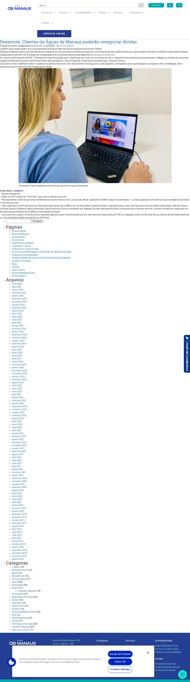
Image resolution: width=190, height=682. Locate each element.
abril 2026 (16, 267)
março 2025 (17, 306)
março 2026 (17, 270)
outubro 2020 (18, 464)
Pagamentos (18, 586)
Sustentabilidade (164, 620)
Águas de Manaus (20, 214)
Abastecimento (19, 550)
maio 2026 (17, 264)
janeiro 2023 (18, 383)
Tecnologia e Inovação (22, 604)
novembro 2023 (19, 353)
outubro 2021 (18, 428)
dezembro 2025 (19, 279)
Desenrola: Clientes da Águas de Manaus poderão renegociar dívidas (68, 22)
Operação (16, 583)
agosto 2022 (18, 398)
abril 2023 (16, 374)
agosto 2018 (18, 539)
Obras (15, 580)
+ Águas (16, 547)
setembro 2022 (19, 395)
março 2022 (17, 413)
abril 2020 (16, 482)
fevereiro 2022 (19, 416)
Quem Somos (18, 250)
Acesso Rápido (19, 211)
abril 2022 (16, 410)
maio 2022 (17, 407)
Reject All (120, 661)
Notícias (101, 635)
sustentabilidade (20, 598)
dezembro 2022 (19, 386)
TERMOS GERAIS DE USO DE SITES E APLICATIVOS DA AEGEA (41, 238)
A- (179, 5)
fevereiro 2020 (19, 488)
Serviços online (165, 13)
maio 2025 (17, 300)
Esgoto (15, 568)
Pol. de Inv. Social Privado (166, 629)
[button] (11, 662)
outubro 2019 (18, 500)
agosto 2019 (18, 506)
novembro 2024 (19, 318)
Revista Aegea (19, 256)
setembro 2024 (19, 324)
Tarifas (15, 601)
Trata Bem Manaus (27, 571)
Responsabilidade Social (23, 253)
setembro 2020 (19, 467)
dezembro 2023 (19, 350)
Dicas (14, 562)
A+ (170, 5)
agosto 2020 (18, 470)
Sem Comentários (65, 26)
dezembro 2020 (19, 458)
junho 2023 (17, 368)
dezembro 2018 (19, 530)
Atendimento (18, 556)
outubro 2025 (18, 285)
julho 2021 (17, 437)
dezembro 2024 (19, 315)
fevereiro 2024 (19, 344)
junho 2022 (17, 404)
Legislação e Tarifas (21, 226)
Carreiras (107, 13)
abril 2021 (16, 446)
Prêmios (16, 589)
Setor (14, 595)
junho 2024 (17, 333)
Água (14, 244)
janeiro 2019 (18, 527)
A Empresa (102, 620)
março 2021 (17, 449)
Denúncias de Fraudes (165, 650)
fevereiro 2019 (19, 524)
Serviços (130, 620)
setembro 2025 (19, 288)
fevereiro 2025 (19, 309)
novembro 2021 (19, 425)
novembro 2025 (19, 282)
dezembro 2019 (19, 494)
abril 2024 (16, 338)
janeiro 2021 (18, 455)
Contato (16, 247)
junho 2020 (17, 476)
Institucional (17, 574)
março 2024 (17, 341)
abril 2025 (16, 303)
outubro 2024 (18, 321)
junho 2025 (17, 297)
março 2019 (17, 521)
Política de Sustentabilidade (25, 235)
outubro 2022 (18, 392)
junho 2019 (17, 512)
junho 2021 (17, 440)
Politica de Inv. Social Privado (25, 229)
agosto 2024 (18, 327)
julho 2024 (17, 330)
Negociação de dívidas (22, 577)
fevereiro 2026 (19, 273)
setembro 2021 (19, 431)
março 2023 (17, 377)
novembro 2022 (19, 389)
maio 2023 (17, 371)
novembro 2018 (19, 533)
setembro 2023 (19, 359)
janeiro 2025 (18, 312)
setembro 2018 (19, 536)
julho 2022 (17, 401)
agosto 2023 (18, 362)
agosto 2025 (18, 291)
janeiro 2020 (18, 491)
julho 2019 (17, 509)
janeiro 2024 (18, 347)
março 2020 (17, 485)
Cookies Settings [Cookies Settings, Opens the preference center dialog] (120, 669)
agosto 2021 (18, 434)
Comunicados (18, 217)
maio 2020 (17, 479)
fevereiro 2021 (19, 452)
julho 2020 (17, 473)
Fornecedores (122, 13)
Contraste (156, 5)
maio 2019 (17, 515)
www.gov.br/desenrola (104, 35)
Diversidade (17, 565)
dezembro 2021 (19, 422)
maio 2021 (17, 443)
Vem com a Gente (20, 610)
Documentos (18, 220)
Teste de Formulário (21, 241)
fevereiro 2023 (19, 380)
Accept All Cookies (120, 654)
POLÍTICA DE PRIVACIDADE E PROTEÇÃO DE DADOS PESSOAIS (41, 232)
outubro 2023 (18, 356)
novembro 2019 (19, 497)
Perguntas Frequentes (165, 644)
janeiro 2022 (18, 419)
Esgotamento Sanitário (23, 223)
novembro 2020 (19, 461)
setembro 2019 (19, 503)
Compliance (102, 629)
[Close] (148, 652)
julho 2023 (17, 365)
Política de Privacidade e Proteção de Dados (95, 677)
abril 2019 (16, 518)
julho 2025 (17, 294)
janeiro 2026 (18, 276)
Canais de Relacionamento (167, 647)
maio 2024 (17, 335)
